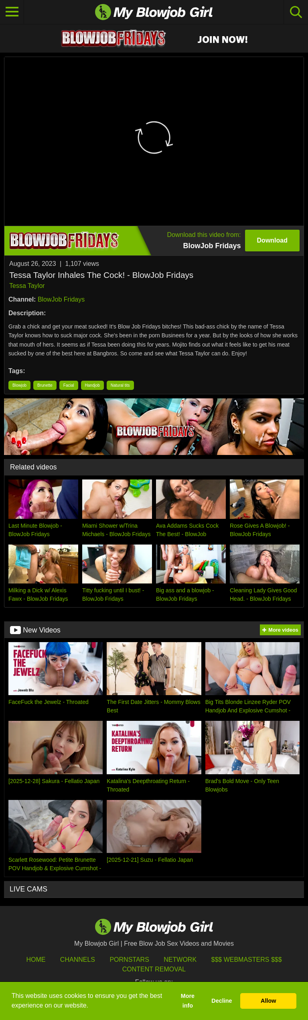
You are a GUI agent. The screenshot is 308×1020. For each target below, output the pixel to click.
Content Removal (154, 969)
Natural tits (120, 385)
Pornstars (129, 959)
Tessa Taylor (27, 285)
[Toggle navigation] (12, 12)
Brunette (45, 385)
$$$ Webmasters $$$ (246, 959)
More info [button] (188, 1001)
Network (180, 959)
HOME (35, 959)
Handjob (92, 385)
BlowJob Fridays (61, 299)
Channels (77, 959)
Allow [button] (268, 1001)
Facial (68, 385)
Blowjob (19, 385)
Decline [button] (221, 1001)
